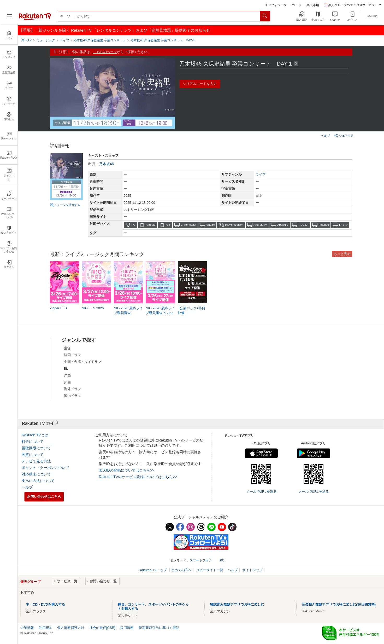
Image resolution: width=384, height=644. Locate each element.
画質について (33, 454)
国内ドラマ (72, 396)
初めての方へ (181, 570)
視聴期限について (36, 448)
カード (296, 5)
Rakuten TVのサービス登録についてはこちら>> (138, 477)
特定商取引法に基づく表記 (159, 628)
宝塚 (67, 348)
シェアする (343, 135)
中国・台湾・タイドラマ (82, 362)
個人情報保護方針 (70, 628)
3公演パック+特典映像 (191, 310)
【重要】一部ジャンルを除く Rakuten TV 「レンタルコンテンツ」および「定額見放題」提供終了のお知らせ (114, 30)
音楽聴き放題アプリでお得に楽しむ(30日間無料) (339, 604)
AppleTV (282, 224)
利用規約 (45, 628)
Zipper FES (58, 308)
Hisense (323, 224)
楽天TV (26, 40)
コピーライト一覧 (209, 570)
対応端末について (36, 474)
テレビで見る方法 (36, 461)
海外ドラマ (72, 389)
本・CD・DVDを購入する (45, 604)
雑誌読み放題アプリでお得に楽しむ (237, 604)
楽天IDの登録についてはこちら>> (126, 470)
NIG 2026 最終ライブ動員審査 (128, 310)
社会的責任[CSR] (102, 628)
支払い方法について (38, 481)
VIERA (210, 224)
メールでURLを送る (261, 492)
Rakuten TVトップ (153, 570)
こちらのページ (105, 52)
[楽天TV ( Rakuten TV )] (35, 19)
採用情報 (127, 628)
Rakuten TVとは (35, 435)
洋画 (67, 375)
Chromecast (188, 224)
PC (133, 224)
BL (66, 368)
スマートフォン (201, 560)
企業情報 (27, 628)
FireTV (343, 224)
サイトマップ (252, 570)
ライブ (261, 174)
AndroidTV (260, 224)
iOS (168, 224)
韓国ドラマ (72, 355)
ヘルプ (325, 135)
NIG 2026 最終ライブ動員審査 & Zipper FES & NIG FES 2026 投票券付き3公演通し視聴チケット (160, 313)
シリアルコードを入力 (200, 84)
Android (151, 224)
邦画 (67, 382)
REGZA (303, 224)
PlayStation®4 (234, 224)
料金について (33, 441)
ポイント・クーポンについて (45, 468)
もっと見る (342, 254)
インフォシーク (276, 5)
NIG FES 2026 (93, 308)
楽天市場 (312, 5)
